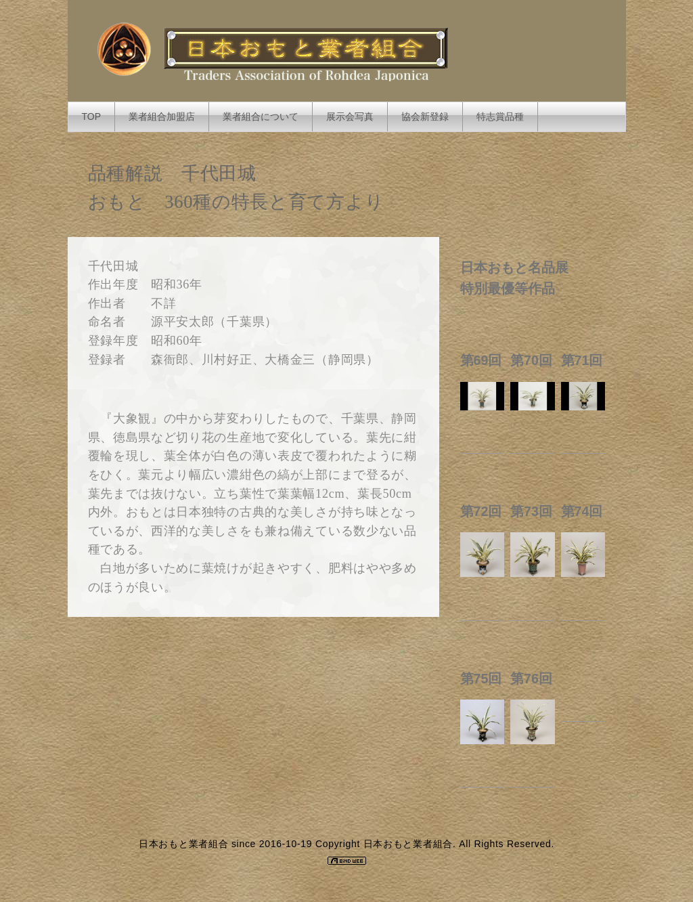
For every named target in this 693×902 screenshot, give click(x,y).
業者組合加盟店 (162, 116)
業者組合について (260, 116)
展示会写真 (350, 116)
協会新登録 (425, 116)
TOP (92, 116)
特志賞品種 (500, 116)
